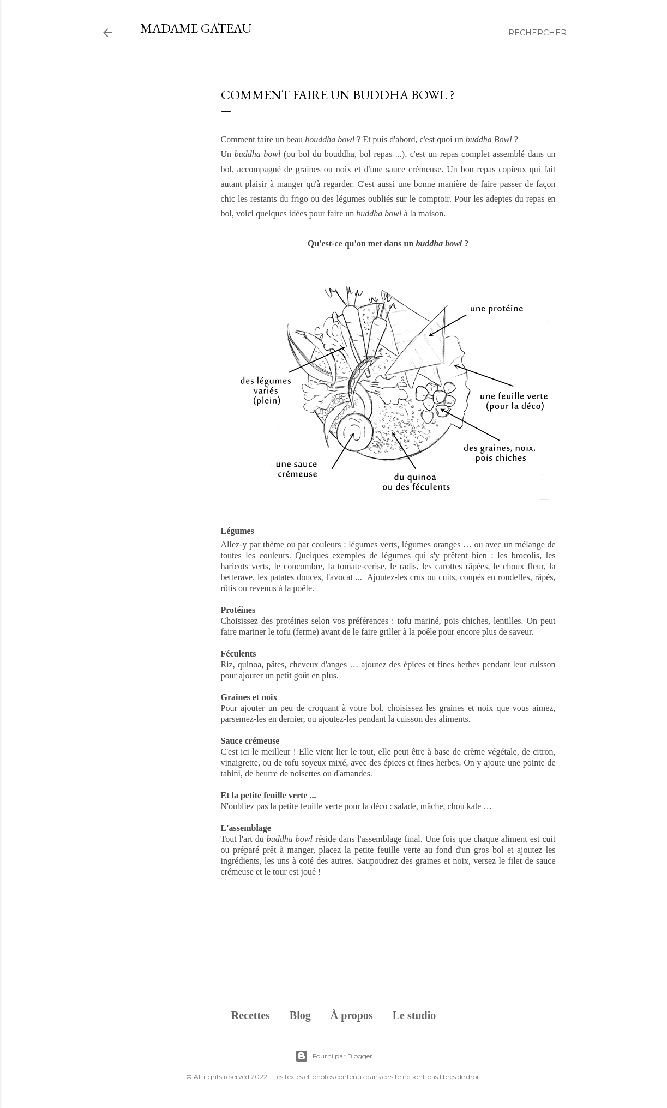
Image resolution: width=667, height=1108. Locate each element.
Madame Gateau (195, 28)
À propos (352, 1015)
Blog (300, 1015)
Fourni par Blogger (333, 1056)
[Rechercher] (537, 33)
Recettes (250, 1015)
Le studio (414, 1015)
